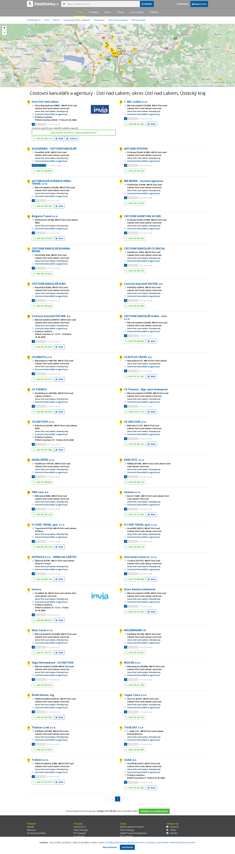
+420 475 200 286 (42, 305)
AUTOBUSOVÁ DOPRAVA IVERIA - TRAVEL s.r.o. (52, 182)
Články (120, 12)
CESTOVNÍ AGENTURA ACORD (142, 216)
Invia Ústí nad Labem (45, 101)
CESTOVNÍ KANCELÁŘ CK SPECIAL (144, 248)
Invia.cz (36, 589)
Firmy (80, 12)
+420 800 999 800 (42, 620)
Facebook (172, 826)
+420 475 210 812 (42, 273)
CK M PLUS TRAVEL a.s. (138, 357)
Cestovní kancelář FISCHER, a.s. (143, 283)
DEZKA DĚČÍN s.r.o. (43, 459)
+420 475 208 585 (42, 206)
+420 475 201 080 (135, 305)
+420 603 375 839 (42, 411)
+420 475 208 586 (135, 341)
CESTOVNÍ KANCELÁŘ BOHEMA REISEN (51, 250)
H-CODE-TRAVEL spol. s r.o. (48, 524)
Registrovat (199, 4)
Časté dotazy (136, 12)
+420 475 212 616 (135, 203)
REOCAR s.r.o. (132, 662)
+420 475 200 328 (135, 170)
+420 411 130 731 (42, 652)
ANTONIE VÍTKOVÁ (136, 148)
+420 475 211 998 (42, 449)
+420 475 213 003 (135, 611)
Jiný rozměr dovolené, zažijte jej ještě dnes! (74, 132)
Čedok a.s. (130, 760)
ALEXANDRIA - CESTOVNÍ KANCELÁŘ (54, 148)
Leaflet (175, 86)
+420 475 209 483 (42, 717)
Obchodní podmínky (36, 833)
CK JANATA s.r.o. (42, 357)
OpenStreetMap (207, 86)
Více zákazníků (126, 836)
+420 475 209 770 (135, 270)
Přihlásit (182, 4)
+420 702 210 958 (42, 238)
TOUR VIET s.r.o (133, 727)
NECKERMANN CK (135, 630)
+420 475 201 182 (42, 514)
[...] (103, 4)
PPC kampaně (80, 833)
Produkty (93, 12)
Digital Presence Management (133, 833)
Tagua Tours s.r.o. (135, 695)
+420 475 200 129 (135, 482)
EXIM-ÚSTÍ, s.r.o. (134, 459)
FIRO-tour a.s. (40, 492)
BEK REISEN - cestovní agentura (143, 181)
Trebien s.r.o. (40, 760)
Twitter (171, 830)
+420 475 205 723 (135, 717)
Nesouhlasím (110, 847)
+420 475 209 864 (42, 170)
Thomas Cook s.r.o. (44, 727)
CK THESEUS (39, 389)
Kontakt (30, 826)
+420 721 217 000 (135, 514)
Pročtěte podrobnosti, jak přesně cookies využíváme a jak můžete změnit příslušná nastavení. (151, 842)
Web (59, 138)
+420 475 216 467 (135, 652)
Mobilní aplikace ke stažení (132, 826)
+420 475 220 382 (135, 787)
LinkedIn (171, 833)
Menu (108, 12)
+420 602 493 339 (42, 546)
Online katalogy (80, 830)
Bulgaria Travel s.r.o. (45, 216)
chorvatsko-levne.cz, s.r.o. (140, 557)
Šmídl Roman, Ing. (43, 695)
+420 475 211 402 (135, 376)
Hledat (147, 3)
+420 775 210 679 (42, 782)
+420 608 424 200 (135, 124)
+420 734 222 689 (135, 749)
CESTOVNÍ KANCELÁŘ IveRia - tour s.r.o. (145, 317)
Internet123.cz (80, 826)
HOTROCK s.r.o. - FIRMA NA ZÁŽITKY (54, 557)
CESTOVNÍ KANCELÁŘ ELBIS (49, 283)
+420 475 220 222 (135, 444)
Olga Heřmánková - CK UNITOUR (52, 662)
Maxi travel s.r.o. (42, 630)
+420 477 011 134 (135, 411)
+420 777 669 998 (135, 579)
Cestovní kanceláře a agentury (51, 114)
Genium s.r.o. (132, 492)
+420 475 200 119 (42, 138)
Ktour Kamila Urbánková (139, 589)
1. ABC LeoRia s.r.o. (136, 101)
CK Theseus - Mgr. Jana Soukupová (146, 389)
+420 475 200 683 (42, 482)
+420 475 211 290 (135, 685)
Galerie (71, 138)
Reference (31, 830)
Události (154, 12)
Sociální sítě (79, 836)
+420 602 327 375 (42, 379)
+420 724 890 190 (42, 579)
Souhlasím (127, 847)
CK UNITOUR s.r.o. (43, 421)
